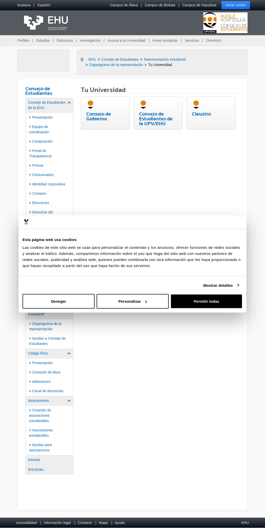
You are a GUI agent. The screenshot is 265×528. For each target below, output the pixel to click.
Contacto (85, 523)
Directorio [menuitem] (213, 40)
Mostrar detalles (218, 285)
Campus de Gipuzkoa (199, 5)
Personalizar (132, 301)
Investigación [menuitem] (90, 40)
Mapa (103, 523)
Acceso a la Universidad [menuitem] (126, 40)
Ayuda (120, 523)
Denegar (58, 301)
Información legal (57, 523)
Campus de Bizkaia (160, 5)
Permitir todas (206, 301)
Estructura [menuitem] (65, 40)
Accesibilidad (26, 523)
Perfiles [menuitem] (23, 40)
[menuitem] (24, 5)
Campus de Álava (124, 5)
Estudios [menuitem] (43, 40)
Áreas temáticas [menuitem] (165, 40)
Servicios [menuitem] (192, 40)
